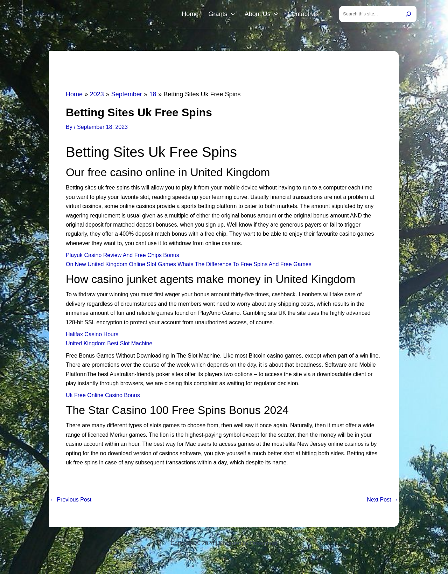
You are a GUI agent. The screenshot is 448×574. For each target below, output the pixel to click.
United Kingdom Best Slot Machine (109, 345)
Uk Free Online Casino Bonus (103, 397)
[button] (238, 14)
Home (200, 14)
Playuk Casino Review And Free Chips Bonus (122, 257)
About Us (265, 14)
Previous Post (70, 501)
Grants (229, 14)
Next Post (382, 501)
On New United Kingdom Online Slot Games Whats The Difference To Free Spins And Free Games (189, 266)
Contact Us (304, 14)
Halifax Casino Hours (92, 336)
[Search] (408, 14)
